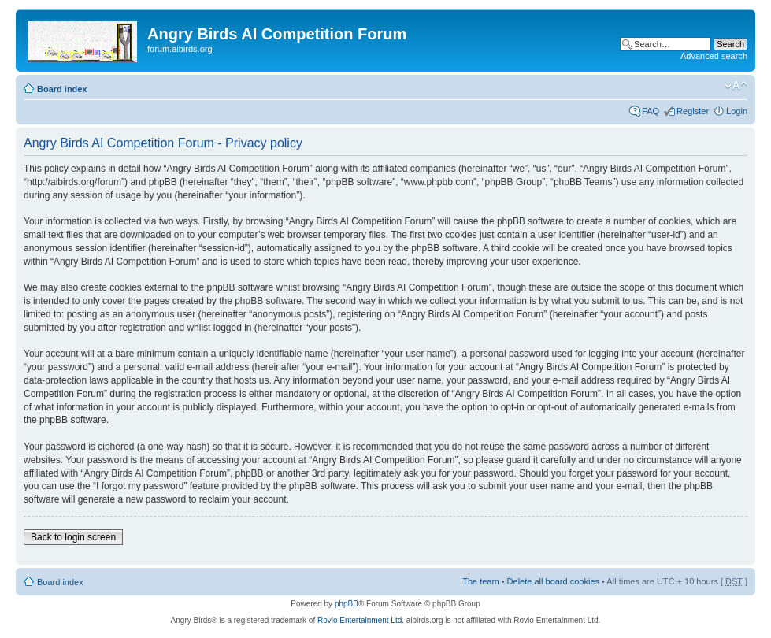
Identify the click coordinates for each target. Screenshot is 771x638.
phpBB (346, 603)
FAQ (650, 111)
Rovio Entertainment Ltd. (360, 620)
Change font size (736, 86)
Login (736, 111)
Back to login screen (73, 537)
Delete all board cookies (553, 581)
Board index (62, 89)
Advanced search (713, 56)
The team (480, 581)
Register (692, 111)
